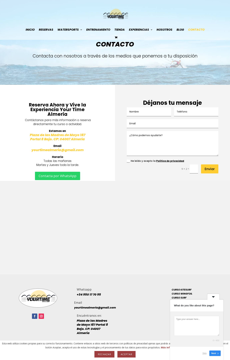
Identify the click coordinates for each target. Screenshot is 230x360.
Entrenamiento (98, 30)
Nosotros (164, 30)
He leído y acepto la (155, 161)
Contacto (196, 30)
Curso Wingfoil (182, 293)
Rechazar (104, 354)
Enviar (210, 169)
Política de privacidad (170, 161)
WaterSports (68, 30)
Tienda (119, 30)
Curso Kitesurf (182, 289)
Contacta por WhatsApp (57, 176)
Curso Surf (179, 297)
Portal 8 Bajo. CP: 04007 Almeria (57, 139)
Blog (180, 30)
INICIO (30, 30)
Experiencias (139, 30)
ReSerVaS (46, 30)
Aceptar (126, 354)
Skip (205, 353)
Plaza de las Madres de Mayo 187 (57, 135)
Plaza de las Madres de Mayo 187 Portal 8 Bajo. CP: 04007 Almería (92, 327)
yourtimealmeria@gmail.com (57, 150)
